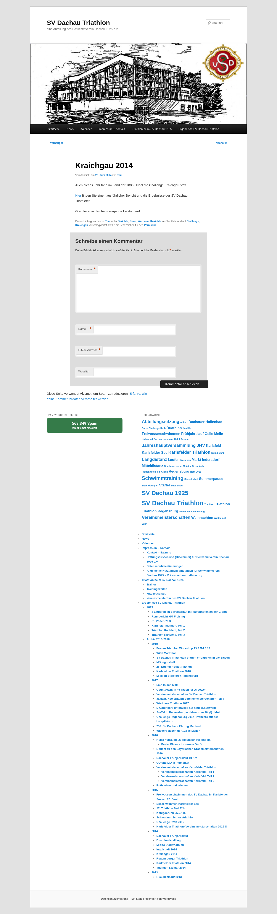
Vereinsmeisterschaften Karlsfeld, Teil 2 (187, 776)
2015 (154, 790)
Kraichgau (81, 225)
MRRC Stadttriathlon (170, 845)
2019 (150, 607)
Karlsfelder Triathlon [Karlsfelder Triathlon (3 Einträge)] (189, 452)
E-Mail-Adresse (89, 350)
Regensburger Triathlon (172, 858)
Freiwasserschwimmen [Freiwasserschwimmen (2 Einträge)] (161, 434)
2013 (154, 872)
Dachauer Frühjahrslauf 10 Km (176, 758)
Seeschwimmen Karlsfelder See (177, 803)
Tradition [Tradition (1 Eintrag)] (209, 504)
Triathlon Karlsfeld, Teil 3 (168, 634)
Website (83, 371)
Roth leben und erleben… (173, 785)
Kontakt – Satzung (159, 552)
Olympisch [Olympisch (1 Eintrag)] (198, 466)
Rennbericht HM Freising (168, 616)
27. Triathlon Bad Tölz (170, 808)
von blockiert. (84, 425)
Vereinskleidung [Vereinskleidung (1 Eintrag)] (196, 511)
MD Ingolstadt (165, 662)
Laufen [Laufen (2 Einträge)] (173, 460)
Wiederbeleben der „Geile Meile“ (178, 730)
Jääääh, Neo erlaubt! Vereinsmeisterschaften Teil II (190, 698)
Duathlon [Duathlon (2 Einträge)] (174, 428)
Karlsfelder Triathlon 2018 (173, 671)
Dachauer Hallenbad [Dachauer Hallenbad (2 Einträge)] (205, 422)
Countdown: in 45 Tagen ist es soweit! (181, 689)
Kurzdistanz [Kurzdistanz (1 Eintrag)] (217, 453)
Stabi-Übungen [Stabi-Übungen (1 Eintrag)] (150, 485)
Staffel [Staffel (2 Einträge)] (164, 485)
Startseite (54, 129)
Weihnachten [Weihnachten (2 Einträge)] (202, 518)
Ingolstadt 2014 (166, 849)
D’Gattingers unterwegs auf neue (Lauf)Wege (186, 707)
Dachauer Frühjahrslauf (172, 835)
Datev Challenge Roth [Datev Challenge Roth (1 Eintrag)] (154, 428)
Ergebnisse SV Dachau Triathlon (199, 129)
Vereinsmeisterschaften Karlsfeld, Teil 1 (187, 771)
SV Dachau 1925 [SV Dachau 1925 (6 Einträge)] (165, 493)
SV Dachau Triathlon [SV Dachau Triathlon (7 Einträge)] (172, 503)
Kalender (86, 129)
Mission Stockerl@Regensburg (177, 675)
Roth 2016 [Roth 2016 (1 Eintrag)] (195, 471)
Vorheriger (55, 142)
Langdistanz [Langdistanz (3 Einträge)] (154, 459)
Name (84, 329)
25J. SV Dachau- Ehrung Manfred (178, 726)
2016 (154, 735)
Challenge (193, 221)
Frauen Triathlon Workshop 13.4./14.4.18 (183, 648)
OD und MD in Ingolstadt (172, 762)
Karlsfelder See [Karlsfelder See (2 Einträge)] (154, 452)
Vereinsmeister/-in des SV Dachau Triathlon (176, 598)
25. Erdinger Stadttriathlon (174, 666)
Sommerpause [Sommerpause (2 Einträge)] (211, 479)
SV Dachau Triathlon (78, 22)
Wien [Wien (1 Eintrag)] (144, 524)
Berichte (123, 221)
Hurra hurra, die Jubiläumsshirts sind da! (183, 739)
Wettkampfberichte (149, 221)
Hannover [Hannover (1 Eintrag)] (168, 439)
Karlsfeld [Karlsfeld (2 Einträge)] (213, 445)
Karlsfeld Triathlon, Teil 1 (168, 625)
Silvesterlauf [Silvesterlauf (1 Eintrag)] (191, 479)
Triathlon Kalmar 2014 (171, 867)
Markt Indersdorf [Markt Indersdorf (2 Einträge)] (205, 460)
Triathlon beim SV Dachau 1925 (152, 129)
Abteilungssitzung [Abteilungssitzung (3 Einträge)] (160, 421)
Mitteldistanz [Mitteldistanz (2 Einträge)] (152, 466)
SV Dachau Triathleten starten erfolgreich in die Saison (193, 657)
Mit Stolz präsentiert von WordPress (154, 898)
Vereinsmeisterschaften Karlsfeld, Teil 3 (187, 781)
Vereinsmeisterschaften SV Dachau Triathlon (186, 694)
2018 (154, 643)
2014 (154, 831)
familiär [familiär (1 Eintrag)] (187, 428)
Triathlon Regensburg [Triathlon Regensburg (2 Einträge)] (160, 511)
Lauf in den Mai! (167, 684)
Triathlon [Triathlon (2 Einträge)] (222, 504)
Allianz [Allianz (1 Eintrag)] (184, 422)
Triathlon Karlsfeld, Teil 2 (168, 630)
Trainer (151, 584)
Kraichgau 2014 (166, 854)
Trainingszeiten (157, 589)
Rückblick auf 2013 (169, 877)
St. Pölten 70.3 (161, 621)
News (70, 129)
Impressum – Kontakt (111, 129)
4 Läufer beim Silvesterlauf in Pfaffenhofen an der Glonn (189, 611)
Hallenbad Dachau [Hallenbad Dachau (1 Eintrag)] (152, 439)
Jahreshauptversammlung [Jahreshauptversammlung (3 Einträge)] (169, 445)
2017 (154, 680)
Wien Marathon (166, 653)
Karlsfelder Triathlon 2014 (173, 863)
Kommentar (87, 269)
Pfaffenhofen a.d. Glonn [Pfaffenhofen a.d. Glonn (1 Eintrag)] (155, 471)
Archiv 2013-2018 (158, 639)
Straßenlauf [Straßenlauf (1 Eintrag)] (177, 485)
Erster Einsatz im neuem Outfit (181, 744)
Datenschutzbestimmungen (165, 566)
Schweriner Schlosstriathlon (175, 817)
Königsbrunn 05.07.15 (171, 813)
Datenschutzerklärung (114, 898)
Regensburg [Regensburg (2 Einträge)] (179, 471)
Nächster (223, 142)
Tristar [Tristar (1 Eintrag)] (182, 511)
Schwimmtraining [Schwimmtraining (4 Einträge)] (163, 478)
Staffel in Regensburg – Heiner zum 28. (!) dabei (188, 712)
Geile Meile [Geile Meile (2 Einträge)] (214, 434)
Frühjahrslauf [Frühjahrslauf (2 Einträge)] (192, 434)
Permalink (150, 225)
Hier (78, 195)
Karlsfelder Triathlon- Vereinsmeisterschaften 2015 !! (191, 826)
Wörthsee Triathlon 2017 (172, 703)
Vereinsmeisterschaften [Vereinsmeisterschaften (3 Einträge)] (166, 517)
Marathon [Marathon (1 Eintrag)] (185, 460)
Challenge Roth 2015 (170, 822)
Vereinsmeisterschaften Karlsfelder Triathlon (186, 767)
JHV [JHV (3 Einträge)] (200, 445)
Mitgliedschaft (156, 593)
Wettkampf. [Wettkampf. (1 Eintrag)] (220, 518)
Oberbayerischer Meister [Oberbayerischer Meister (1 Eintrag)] (177, 466)
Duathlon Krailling (168, 840)
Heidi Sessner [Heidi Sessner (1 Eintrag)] (181, 439)
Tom (119, 175)
